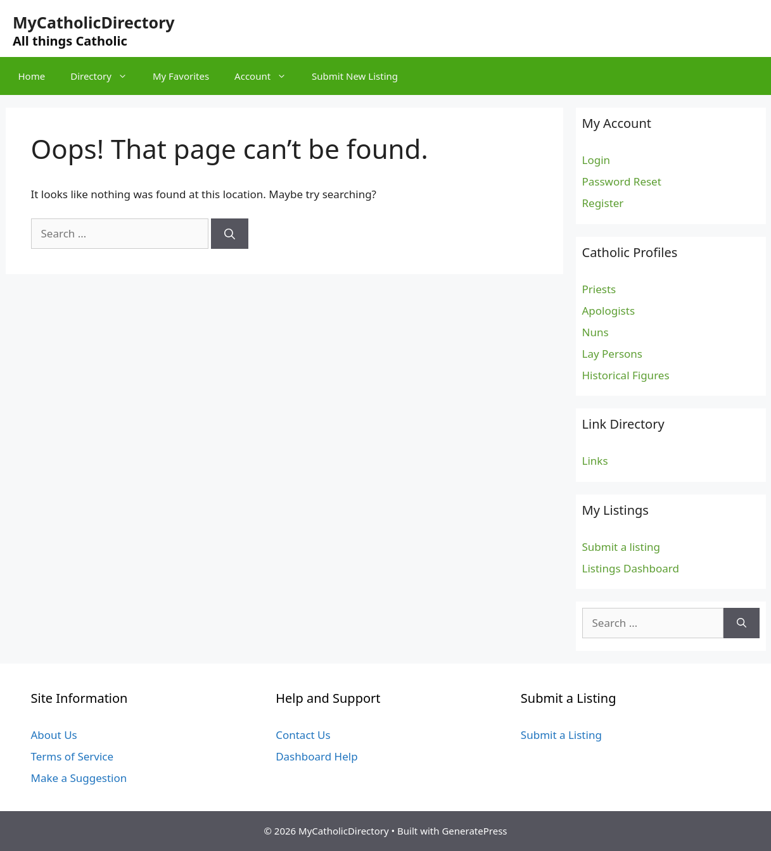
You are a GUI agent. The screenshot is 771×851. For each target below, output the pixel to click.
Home (32, 76)
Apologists (608, 310)
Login (596, 160)
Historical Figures (626, 375)
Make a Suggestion (79, 778)
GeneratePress (474, 830)
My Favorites (181, 76)
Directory (105, 76)
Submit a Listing (561, 735)
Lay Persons (612, 353)
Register (603, 203)
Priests (599, 289)
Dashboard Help (316, 756)
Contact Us (303, 735)
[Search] (229, 233)
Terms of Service (72, 756)
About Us (54, 735)
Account (266, 76)
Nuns (595, 332)
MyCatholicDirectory (94, 22)
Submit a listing (621, 546)
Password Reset (621, 181)
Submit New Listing (355, 76)
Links (595, 460)
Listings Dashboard (631, 568)
